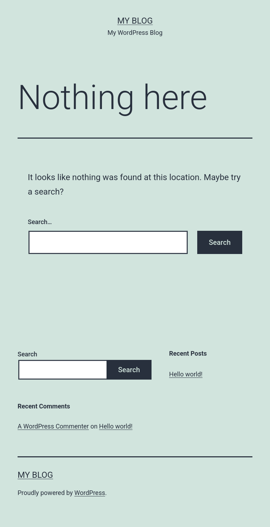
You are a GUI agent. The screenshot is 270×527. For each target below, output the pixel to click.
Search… (40, 222)
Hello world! (185, 374)
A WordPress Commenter (53, 426)
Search (27, 354)
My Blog (135, 21)
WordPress (90, 492)
